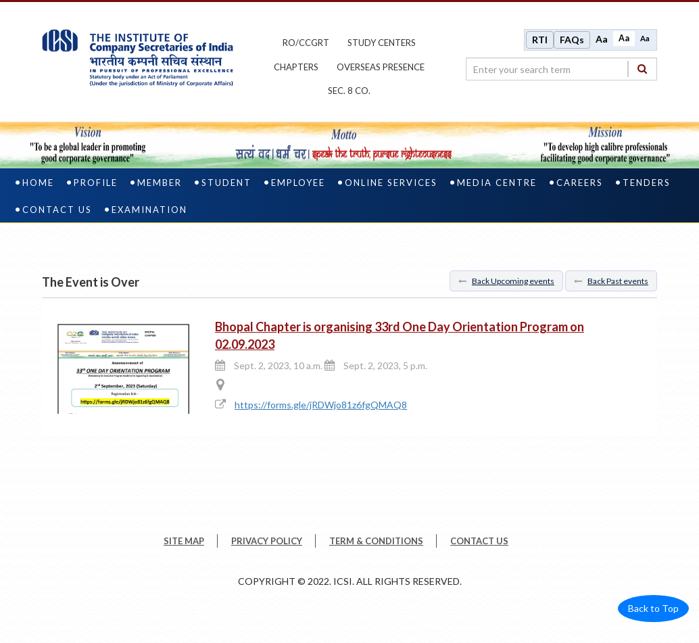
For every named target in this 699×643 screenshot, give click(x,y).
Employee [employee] (298, 182)
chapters (296, 67)
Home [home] (38, 182)
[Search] (642, 68)
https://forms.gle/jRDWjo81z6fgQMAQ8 (321, 404)
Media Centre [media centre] (497, 182)
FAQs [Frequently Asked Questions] (572, 39)
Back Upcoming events (506, 281)
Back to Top (653, 608)
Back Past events (611, 281)
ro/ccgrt (306, 42)
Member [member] (159, 182)
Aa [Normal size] (624, 38)
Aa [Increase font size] (602, 39)
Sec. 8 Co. (349, 90)
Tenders (647, 182)
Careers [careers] (579, 182)
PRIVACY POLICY (266, 540)
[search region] (561, 68)
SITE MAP (184, 540)
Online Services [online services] (391, 182)
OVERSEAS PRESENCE (381, 67)
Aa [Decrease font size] (645, 38)
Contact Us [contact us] (57, 209)
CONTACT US (479, 540)
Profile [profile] (96, 182)
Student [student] (226, 182)
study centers (381, 42)
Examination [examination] (149, 209)
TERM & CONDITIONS (376, 540)
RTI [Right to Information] (540, 39)
